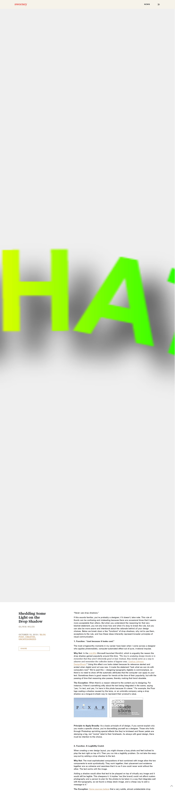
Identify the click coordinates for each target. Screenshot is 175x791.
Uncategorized (27, 639)
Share (24, 648)
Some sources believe (99, 789)
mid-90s (92, 653)
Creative (30, 637)
